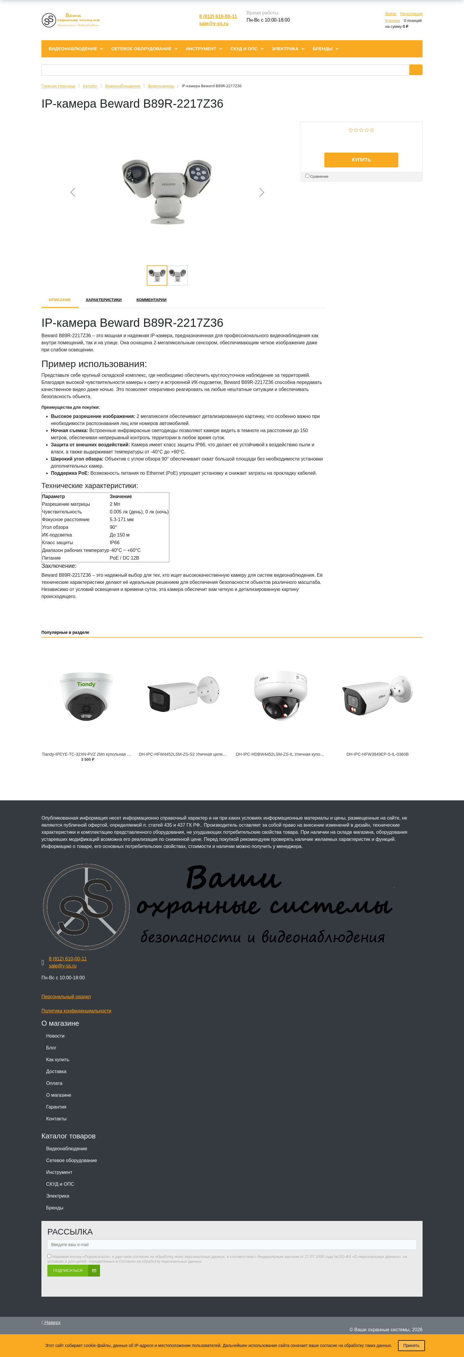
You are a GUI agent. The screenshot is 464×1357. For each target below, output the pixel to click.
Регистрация (411, 14)
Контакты (56, 1118)
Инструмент (59, 1172)
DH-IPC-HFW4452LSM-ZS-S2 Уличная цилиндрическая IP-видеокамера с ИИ (213, 754)
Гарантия (56, 1106)
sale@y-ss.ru (213, 23)
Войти (390, 14)
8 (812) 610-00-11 (218, 16)
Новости (55, 1035)
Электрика (57, 1195)
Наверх (51, 1322)
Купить (361, 159)
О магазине (58, 1095)
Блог (51, 1047)
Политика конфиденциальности (76, 1010)
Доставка (56, 1071)
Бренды (54, 1207)
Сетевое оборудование (71, 1160)
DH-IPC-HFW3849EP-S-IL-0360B (378, 754)
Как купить (57, 1059)
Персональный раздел (66, 996)
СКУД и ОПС (60, 1184)
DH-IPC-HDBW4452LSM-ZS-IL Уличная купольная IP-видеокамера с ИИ (305, 754)
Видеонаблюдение (66, 1148)
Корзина (392, 20)
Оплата (54, 1083)
